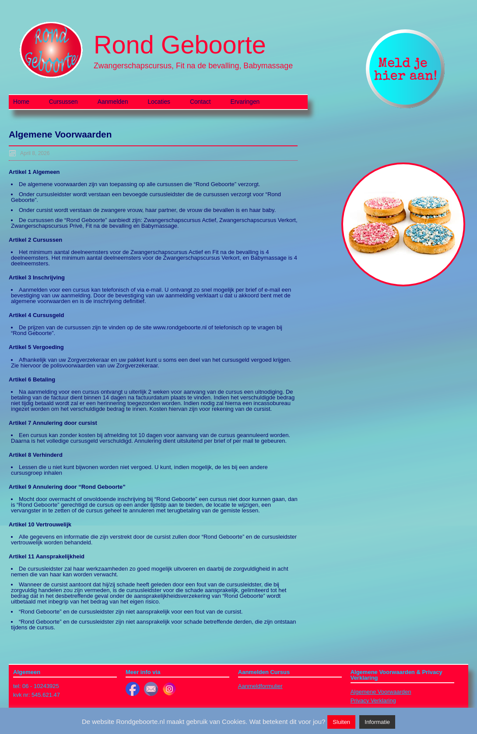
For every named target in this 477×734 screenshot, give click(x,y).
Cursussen (63, 102)
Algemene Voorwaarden (381, 691)
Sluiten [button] (341, 722)
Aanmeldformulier (260, 686)
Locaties (159, 102)
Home (21, 102)
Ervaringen (245, 102)
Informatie (377, 722)
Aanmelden (113, 102)
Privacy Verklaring (373, 700)
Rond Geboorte (180, 45)
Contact (200, 102)
